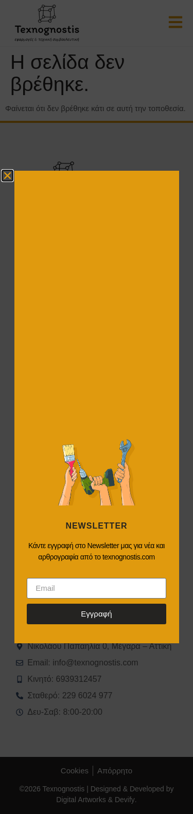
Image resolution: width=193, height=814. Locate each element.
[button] (7, 175)
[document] (96, 407)
